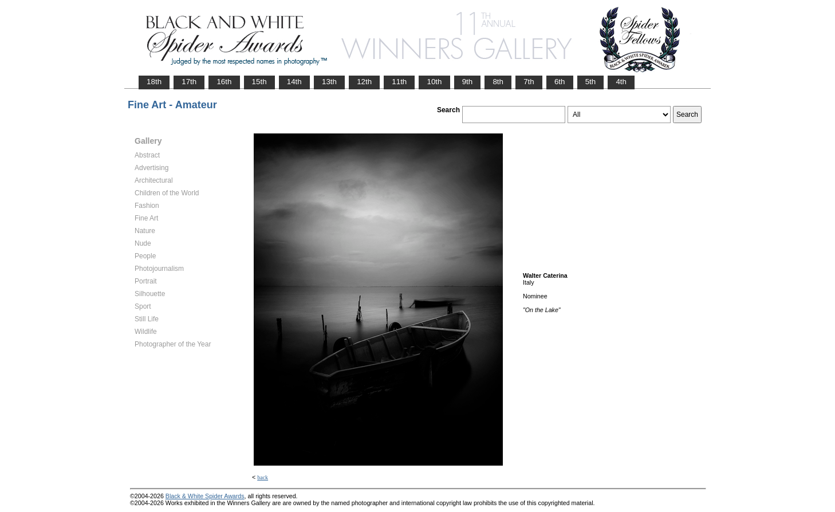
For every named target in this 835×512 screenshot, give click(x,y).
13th (329, 81)
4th (621, 81)
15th (259, 81)
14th (294, 81)
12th (364, 81)
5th (590, 81)
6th (560, 81)
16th (224, 81)
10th (434, 81)
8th (498, 81)
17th (189, 81)
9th (467, 81)
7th (529, 81)
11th (399, 81)
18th (154, 81)
